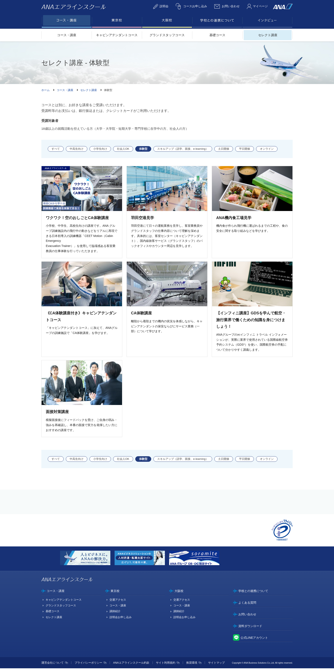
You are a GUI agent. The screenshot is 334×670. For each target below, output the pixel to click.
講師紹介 (115, 612)
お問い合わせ (247, 616)
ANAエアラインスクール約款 (131, 664)
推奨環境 (191, 664)
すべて (56, 148)
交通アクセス (117, 601)
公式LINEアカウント (254, 639)
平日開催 (244, 148)
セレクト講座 (267, 35)
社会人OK (123, 148)
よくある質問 (247, 604)
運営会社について (53, 664)
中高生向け (77, 148)
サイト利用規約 (165, 664)
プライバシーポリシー (88, 664)
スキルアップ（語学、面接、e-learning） (182, 148)
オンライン (267, 148)
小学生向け (100, 148)
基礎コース (217, 35)
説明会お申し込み (120, 618)
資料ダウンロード (250, 627)
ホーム (45, 90)
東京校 (115, 592)
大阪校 (178, 592)
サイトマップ (216, 664)
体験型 (143, 148)
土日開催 (223, 148)
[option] (87, 560)
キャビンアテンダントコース (117, 35)
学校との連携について (253, 592)
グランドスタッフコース (167, 35)
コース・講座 (66, 35)
